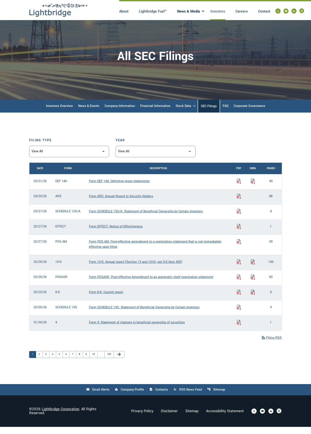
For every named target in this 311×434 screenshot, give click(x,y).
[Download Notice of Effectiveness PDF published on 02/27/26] (238, 233)
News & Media (188, 11)
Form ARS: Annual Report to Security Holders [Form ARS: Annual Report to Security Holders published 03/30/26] (121, 203)
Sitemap (216, 396)
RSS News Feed (187, 396)
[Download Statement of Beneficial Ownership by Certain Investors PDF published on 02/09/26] (238, 314)
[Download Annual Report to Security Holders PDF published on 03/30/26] (238, 203)
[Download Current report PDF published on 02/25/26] (238, 299)
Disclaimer (169, 418)
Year (120, 147)
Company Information (120, 113)
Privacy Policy (142, 418)
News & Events (88, 113)
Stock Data (183, 113)
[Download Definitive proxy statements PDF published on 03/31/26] (238, 188)
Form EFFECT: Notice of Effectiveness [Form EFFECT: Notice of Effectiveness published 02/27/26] (116, 233)
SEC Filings (209, 113)
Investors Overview (59, 113)
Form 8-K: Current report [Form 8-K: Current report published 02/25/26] (106, 299)
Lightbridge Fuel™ (153, 11)
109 (109, 361)
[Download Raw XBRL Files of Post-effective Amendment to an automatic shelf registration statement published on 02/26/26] (252, 284)
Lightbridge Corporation (60, 416)
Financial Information (155, 113)
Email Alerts (97, 396)
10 (94, 361)
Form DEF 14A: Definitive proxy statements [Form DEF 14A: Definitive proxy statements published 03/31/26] (119, 188)
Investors (217, 11)
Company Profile (129, 396)
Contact (264, 11)
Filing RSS (271, 344)
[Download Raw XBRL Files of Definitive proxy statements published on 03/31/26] (252, 188)
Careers (241, 11)
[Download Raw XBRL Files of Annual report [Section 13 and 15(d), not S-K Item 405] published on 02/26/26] (252, 269)
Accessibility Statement (225, 418)
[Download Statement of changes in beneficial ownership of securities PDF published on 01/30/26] (238, 329)
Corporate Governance (249, 113)
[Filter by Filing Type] (69, 158)
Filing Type (40, 147)
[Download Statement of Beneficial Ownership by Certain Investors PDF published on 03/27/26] (238, 218)
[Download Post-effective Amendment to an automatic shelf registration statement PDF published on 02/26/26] (238, 284)
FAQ (225, 113)
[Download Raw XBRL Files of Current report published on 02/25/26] (252, 299)
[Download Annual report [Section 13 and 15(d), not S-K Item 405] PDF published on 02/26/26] (238, 269)
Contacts (158, 396)
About (124, 11)
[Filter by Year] (155, 158)
